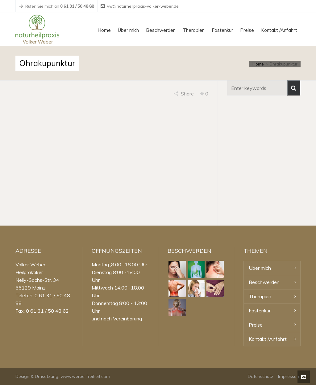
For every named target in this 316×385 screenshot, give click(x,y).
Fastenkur (260, 310)
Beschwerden (264, 282)
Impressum (289, 376)
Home (258, 63)
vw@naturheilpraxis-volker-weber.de (140, 6)
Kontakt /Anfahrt (268, 339)
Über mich (260, 268)
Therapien (260, 296)
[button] (293, 87)
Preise (256, 325)
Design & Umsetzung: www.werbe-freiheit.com (62, 376)
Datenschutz (260, 376)
